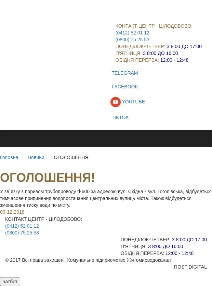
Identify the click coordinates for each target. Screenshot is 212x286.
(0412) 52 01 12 (132, 32)
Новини (36, 157)
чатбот (10, 281)
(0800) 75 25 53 (132, 39)
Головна (9, 157)
